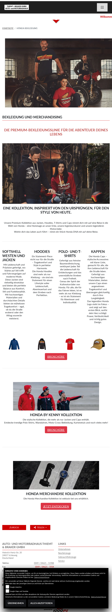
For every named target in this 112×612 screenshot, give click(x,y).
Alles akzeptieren (41, 603)
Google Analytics (16, 587)
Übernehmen (16, 603)
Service (61, 561)
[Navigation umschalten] (102, 7)
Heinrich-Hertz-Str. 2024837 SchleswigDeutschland (12, 555)
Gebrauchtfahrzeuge (67, 557)
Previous (9, 73)
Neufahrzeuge (64, 553)
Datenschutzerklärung (41, 577)
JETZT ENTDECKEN (56, 506)
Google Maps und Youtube (19, 591)
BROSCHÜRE (56, 356)
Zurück (14, 527)
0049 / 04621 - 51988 (44, 563)
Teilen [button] (39, 527)
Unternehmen (64, 549)
